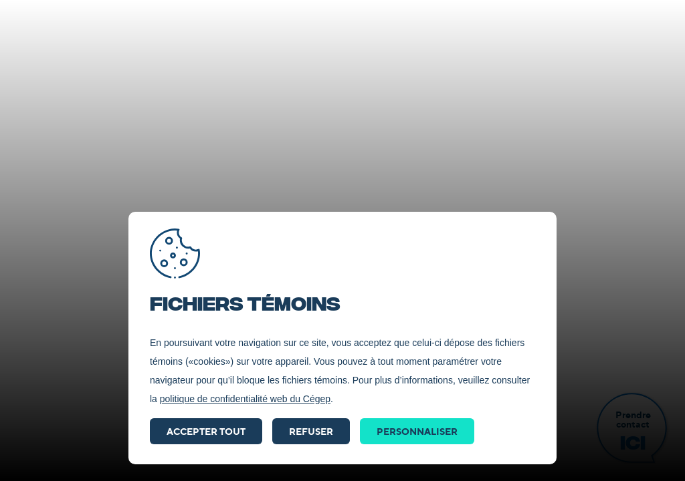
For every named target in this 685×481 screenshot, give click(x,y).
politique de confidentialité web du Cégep (245, 398)
